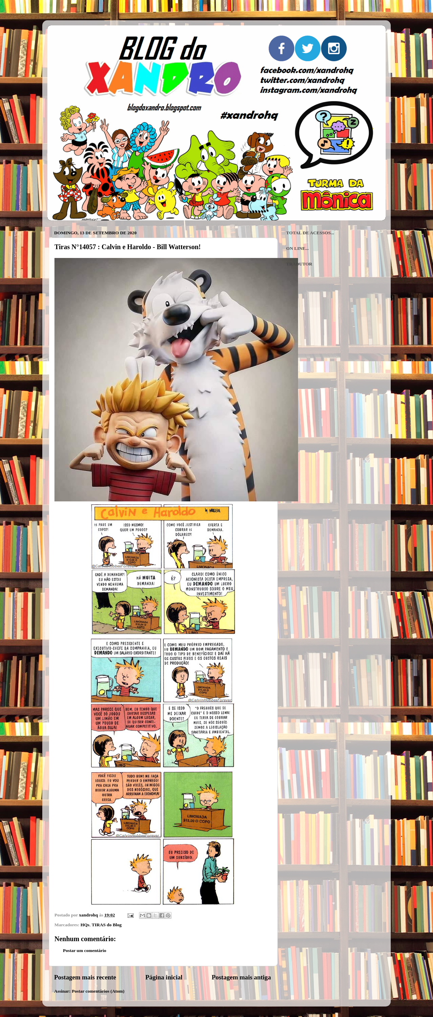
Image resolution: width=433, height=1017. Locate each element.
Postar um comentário (84, 950)
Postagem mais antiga (241, 977)
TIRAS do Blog (107, 924)
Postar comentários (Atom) (98, 991)
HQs (85, 924)
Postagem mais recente (85, 977)
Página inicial (164, 977)
